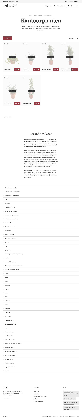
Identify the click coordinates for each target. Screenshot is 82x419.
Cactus (6, 304)
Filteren (7, 38)
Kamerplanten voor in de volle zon (13, 343)
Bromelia (7, 371)
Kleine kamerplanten (10, 347)
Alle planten (48, 6)
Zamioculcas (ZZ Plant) (10, 324)
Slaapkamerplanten (9, 363)
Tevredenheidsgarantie (46, 416)
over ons (71, 1)
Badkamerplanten (9, 359)
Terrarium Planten (9, 332)
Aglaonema (7, 285)
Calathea (7, 258)
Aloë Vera (7, 297)
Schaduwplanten (9, 335)
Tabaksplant (8, 316)
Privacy (66, 416)
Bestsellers (36, 387)
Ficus (6, 246)
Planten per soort (59, 6)
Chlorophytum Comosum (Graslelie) (13, 265)
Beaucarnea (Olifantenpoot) (40, 396)
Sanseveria (7, 203)
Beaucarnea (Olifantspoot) (11, 211)
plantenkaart (5, 1)
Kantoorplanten (48, 15)
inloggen (66, 1)
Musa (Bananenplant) (10, 226)
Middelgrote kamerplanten (11, 351)
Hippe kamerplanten (10, 367)
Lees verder (6, 397)
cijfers (17, 1)
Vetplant (7, 277)
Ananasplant (8, 230)
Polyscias (7, 289)
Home (30, 15)
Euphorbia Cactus (9, 222)
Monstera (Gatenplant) (10, 238)
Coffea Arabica (37, 398)
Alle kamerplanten (38, 15)
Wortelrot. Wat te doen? (69, 398)
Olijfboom (7, 300)
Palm (6, 328)
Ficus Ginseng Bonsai (10, 207)
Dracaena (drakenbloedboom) (12, 269)
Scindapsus (7, 312)
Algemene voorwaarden (74, 416)
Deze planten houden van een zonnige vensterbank (70, 403)
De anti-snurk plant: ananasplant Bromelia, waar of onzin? (71, 393)
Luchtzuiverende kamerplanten (12, 191)
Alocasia (7, 242)
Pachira (6, 273)
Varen (6, 281)
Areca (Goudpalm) (9, 234)
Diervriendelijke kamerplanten (12, 195)
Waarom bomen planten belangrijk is (69, 408)
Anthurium (36, 391)
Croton (6, 293)
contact (75, 1)
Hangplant (7, 308)
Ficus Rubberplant (9, 320)
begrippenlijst (11, 1)
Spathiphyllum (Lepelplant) (11, 219)
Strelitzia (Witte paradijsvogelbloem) (14, 254)
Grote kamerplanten (10, 355)
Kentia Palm (7, 250)
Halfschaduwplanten (10, 339)
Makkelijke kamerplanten (11, 187)
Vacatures (62, 416)
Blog (64, 387)
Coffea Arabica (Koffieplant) (12, 215)
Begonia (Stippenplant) (10, 261)
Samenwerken (55, 416)
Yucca (6, 199)
